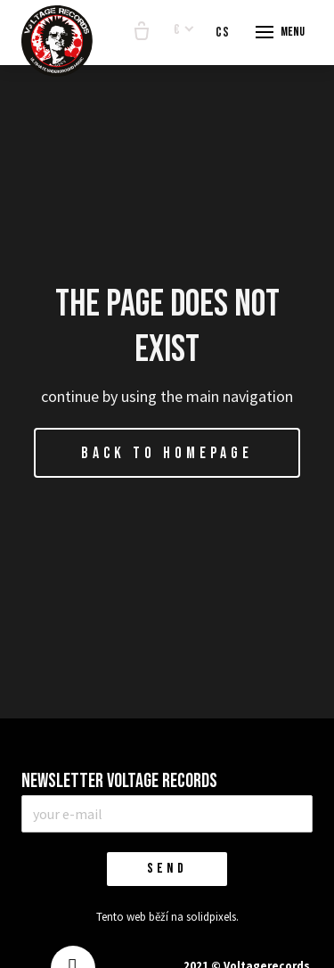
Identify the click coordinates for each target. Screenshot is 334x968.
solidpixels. (212, 916)
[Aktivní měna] (184, 30)
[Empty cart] (141, 32)
